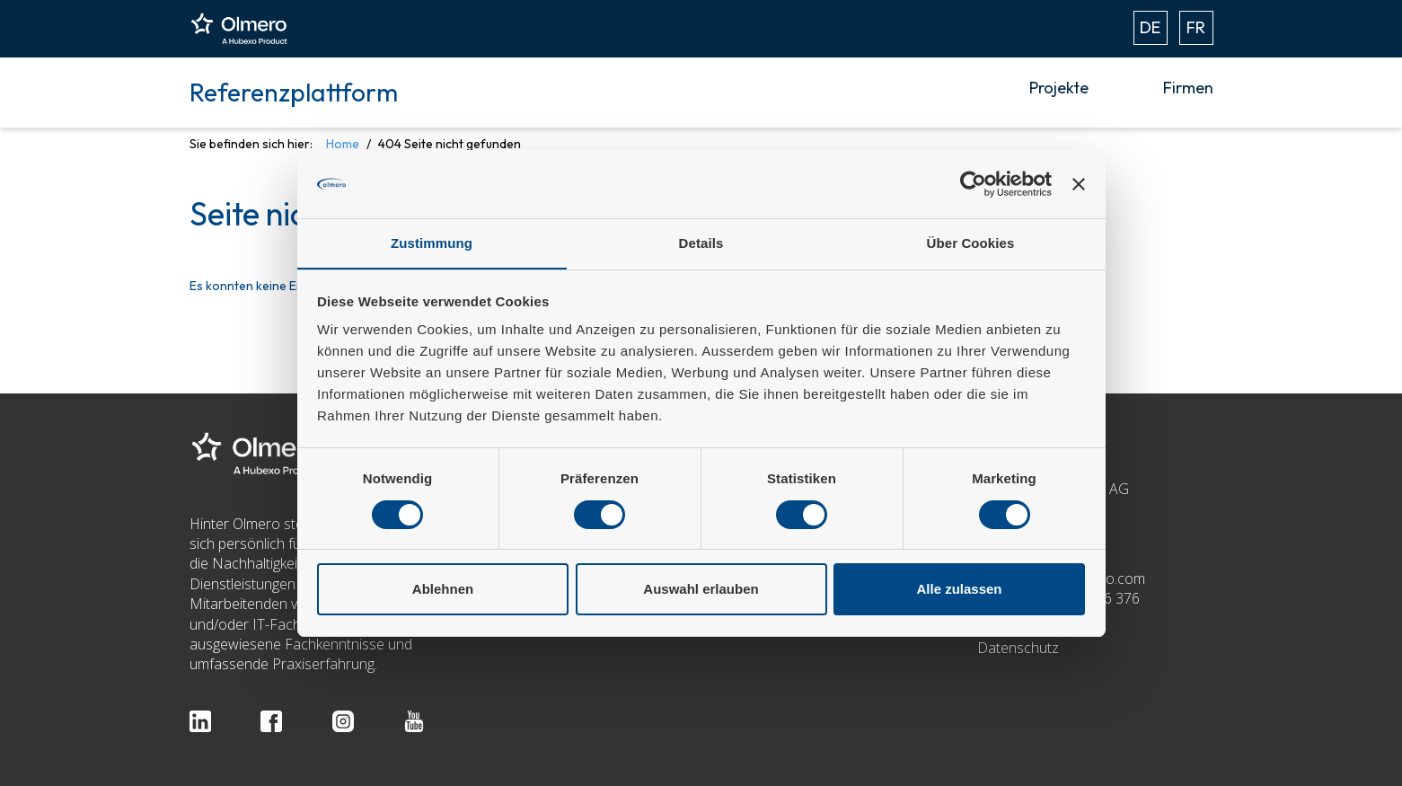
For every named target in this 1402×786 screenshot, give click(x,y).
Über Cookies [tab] (971, 243)
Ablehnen (442, 589)
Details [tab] (701, 243)
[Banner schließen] (1078, 183)
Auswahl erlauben (700, 589)
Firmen (1188, 87)
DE (1150, 27)
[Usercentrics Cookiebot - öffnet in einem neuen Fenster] (973, 183)
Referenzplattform (294, 92)
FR (1195, 27)
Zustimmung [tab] (431, 243)
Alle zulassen (958, 589)
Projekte (1059, 87)
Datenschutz (1018, 648)
